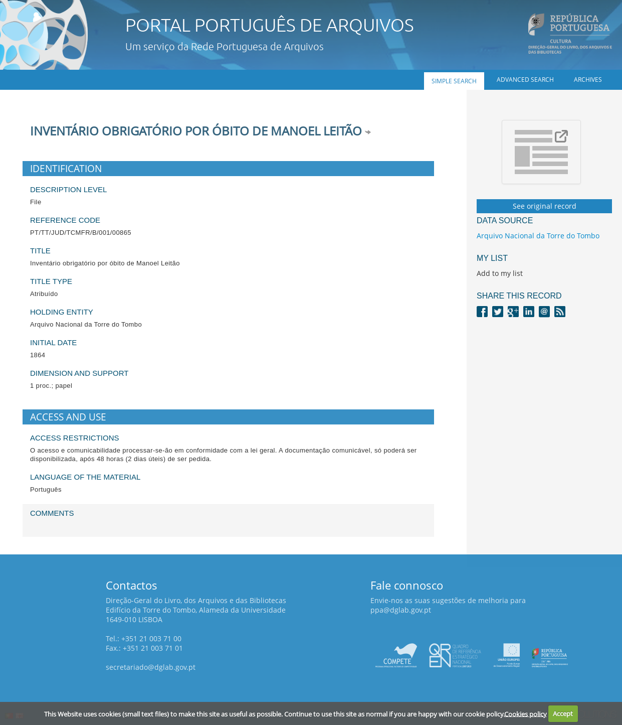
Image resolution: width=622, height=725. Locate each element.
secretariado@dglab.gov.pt (150, 667)
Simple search (454, 81)
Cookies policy (525, 713)
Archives (588, 79)
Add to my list (500, 273)
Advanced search (525, 79)
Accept (563, 713)
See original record (544, 206)
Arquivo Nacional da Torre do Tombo (538, 235)
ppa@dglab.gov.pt (400, 610)
